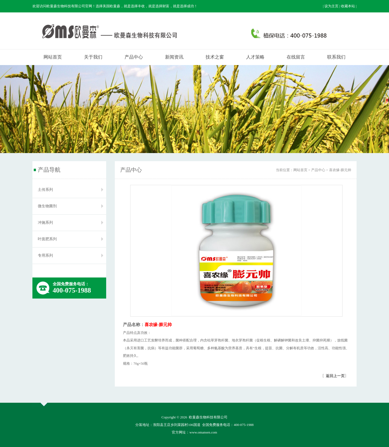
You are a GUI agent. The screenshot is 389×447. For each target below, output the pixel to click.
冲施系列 (45, 223)
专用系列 (45, 255)
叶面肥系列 (47, 239)
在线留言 (296, 57)
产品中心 (134, 57)
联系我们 (336, 57)
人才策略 (255, 57)
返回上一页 (335, 376)
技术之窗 (215, 57)
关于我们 (93, 57)
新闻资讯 (174, 57)
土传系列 (45, 190)
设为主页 (331, 6)
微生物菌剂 (47, 206)
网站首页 (52, 57)
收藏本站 (348, 6)
